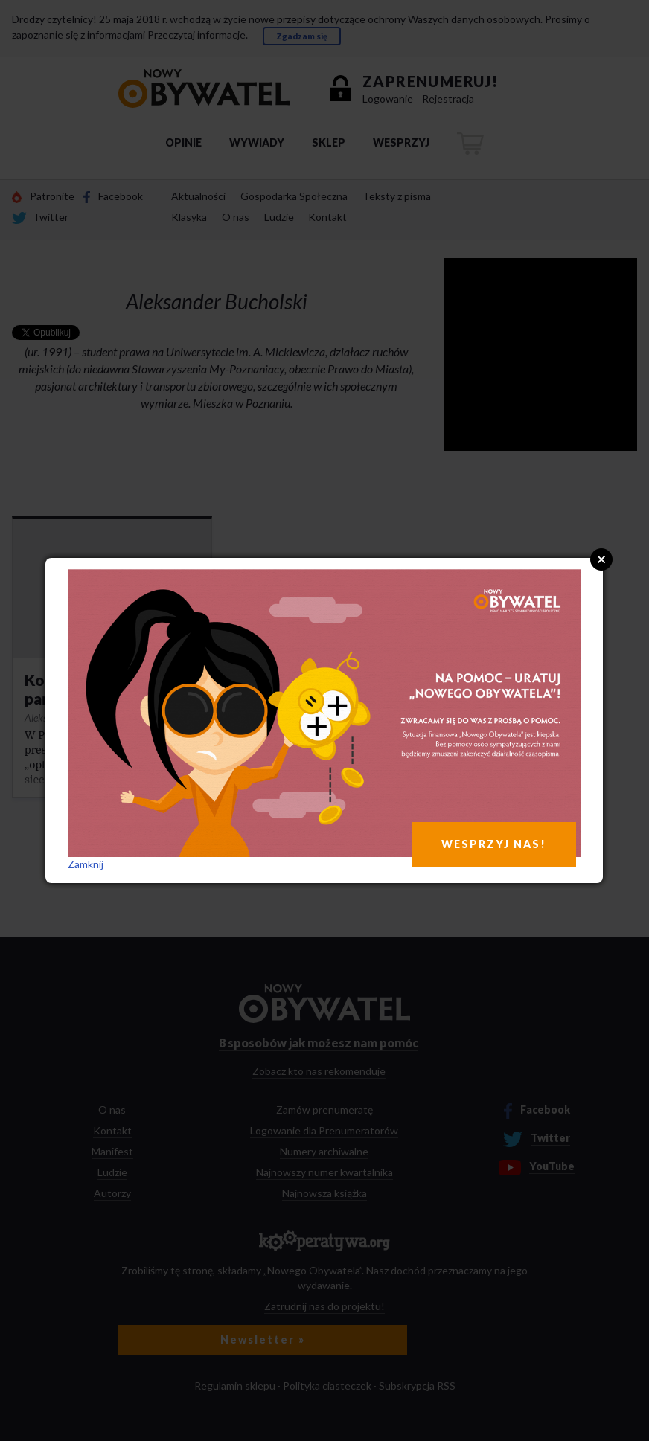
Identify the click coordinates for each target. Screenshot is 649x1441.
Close (601, 559)
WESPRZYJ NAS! (493, 844)
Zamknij (85, 864)
